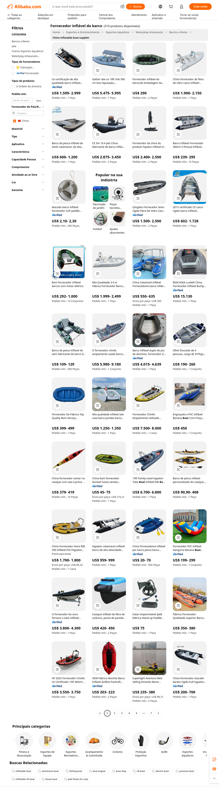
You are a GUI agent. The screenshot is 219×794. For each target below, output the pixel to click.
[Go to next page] (158, 713)
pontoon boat (185, 771)
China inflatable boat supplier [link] (71, 37)
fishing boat (74, 771)
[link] (214, 759)
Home (56, 32)
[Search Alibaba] (84, 7)
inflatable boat (21, 771)
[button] (122, 6)
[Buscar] (135, 6)
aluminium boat (48, 771)
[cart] (171, 7)
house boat (49, 779)
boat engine (97, 771)
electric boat (160, 771)
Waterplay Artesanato (149, 32)
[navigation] (27, 370)
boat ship (119, 771)
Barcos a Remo (178, 32)
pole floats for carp (76, 779)
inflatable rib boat (23, 779)
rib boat (139, 771)
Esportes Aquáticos (117, 32)
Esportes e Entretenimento (83, 32)
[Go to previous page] (100, 713)
